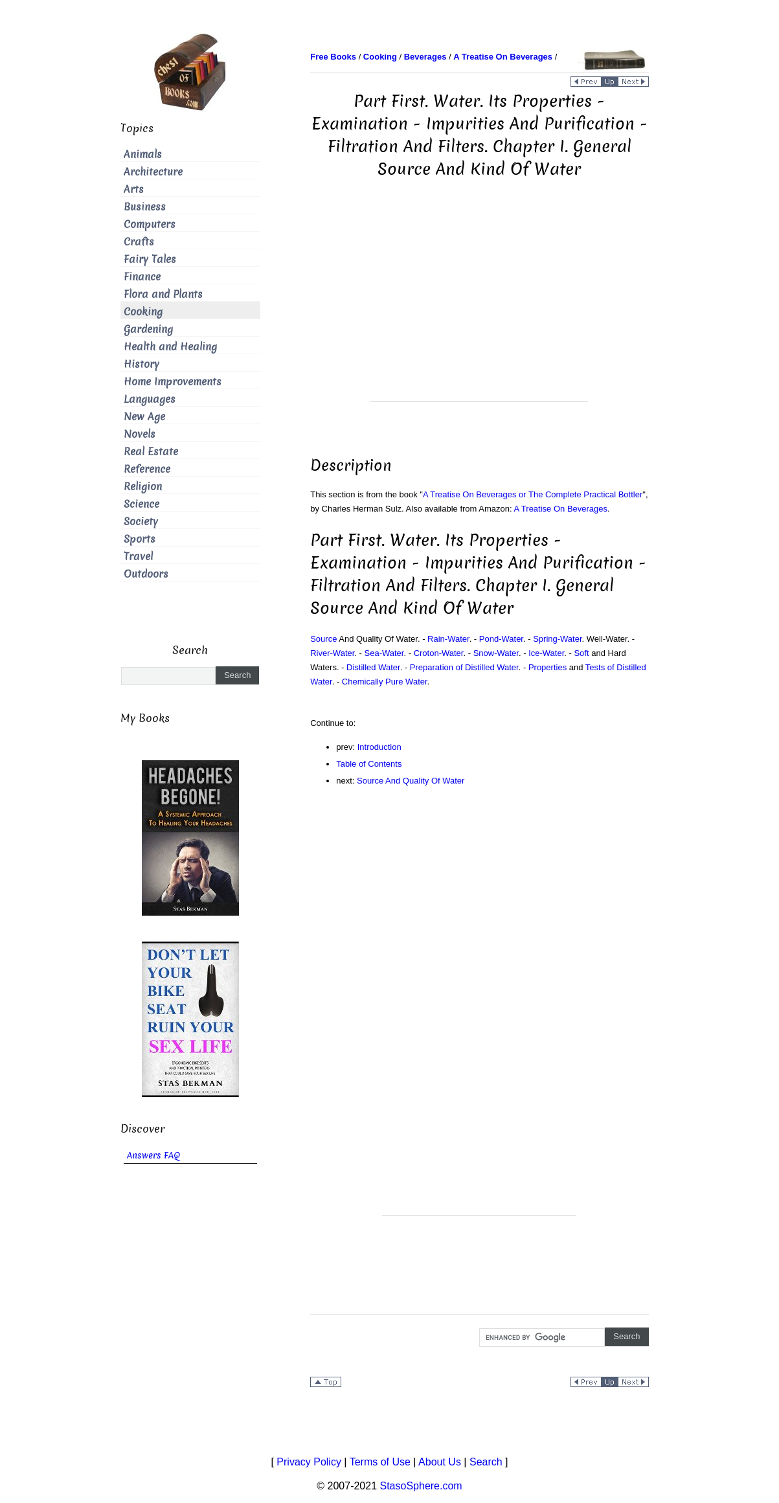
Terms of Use (380, 1461)
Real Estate (151, 451)
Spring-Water (557, 639)
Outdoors (146, 574)
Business (145, 207)
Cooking (143, 312)
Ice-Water (546, 653)
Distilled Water (373, 667)
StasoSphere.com (421, 1485)
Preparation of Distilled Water (464, 667)
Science (141, 504)
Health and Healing (170, 347)
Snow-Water (496, 653)
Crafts (139, 242)
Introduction (379, 747)
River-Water (332, 653)
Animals (143, 154)
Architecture (153, 172)
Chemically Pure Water (384, 681)
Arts (134, 189)
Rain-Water (448, 639)
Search (485, 1461)
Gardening (148, 329)
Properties (547, 667)
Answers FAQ (153, 1155)
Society (141, 521)
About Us (439, 1461)
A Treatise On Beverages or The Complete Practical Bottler (532, 494)
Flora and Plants (163, 294)
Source (323, 639)
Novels (139, 434)
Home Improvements (172, 382)
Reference (147, 469)
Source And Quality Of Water (410, 780)
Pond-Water (501, 639)
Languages (149, 399)
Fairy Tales (150, 259)
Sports (139, 539)
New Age (144, 417)
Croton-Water (439, 653)
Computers (149, 224)
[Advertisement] (479, 310)
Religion (143, 486)
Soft (581, 653)
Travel (138, 556)
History (141, 364)
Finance (142, 277)
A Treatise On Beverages (561, 509)
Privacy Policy (309, 1461)
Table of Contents (368, 764)
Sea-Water (384, 653)
